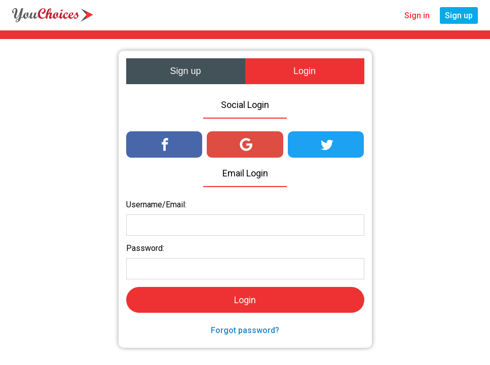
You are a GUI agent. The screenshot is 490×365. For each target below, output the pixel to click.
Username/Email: (156, 204)
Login (304, 71)
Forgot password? (245, 330)
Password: (145, 248)
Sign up (185, 71)
